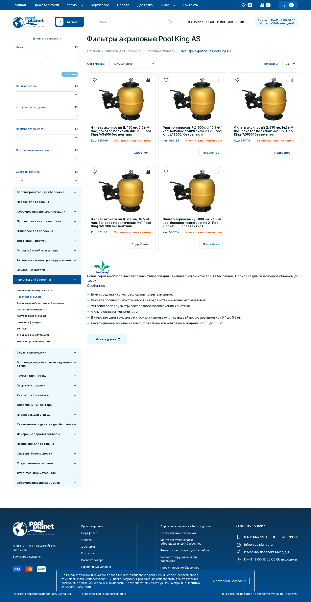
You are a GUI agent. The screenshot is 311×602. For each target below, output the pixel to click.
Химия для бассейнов (33, 395)
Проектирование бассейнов (179, 567)
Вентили (22, 328)
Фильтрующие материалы (33, 335)
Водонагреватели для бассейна (40, 192)
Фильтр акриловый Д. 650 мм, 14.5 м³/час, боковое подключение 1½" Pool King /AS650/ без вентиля (264, 131)
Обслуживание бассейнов (178, 533)
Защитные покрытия (32, 385)
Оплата (123, 5)
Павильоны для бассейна (35, 444)
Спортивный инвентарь (34, 405)
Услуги (72, 5)
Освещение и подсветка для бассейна (45, 424)
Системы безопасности (34, 453)
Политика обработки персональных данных (42, 594)
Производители (46, 5)
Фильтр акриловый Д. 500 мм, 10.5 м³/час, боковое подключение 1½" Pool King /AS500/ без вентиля (192, 131)
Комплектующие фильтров (33, 341)
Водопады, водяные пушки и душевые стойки (44, 364)
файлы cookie (167, 575)
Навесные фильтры (29, 322)
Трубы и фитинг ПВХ (31, 376)
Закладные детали (31, 270)
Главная (19, 5)
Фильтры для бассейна (34, 279)
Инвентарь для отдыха (34, 414)
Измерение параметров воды (38, 434)
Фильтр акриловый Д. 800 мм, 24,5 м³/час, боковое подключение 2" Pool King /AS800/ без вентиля (193, 223)
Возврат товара (92, 560)
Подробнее (140, 152)
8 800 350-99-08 (230, 21)
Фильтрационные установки (34, 290)
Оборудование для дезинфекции (41, 211)
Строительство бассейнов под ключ (185, 526)
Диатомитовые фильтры (32, 309)
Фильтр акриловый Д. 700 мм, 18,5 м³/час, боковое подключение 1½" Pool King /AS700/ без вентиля (121, 223)
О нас (165, 5)
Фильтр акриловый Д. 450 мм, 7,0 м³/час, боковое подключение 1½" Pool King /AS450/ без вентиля (121, 131)
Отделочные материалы (35, 463)
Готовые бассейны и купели (37, 250)
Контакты (190, 5)
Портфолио (100, 5)
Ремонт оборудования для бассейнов (178, 559)
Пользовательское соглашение (104, 594)
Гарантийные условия (96, 567)
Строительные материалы (36, 473)
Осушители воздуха (31, 352)
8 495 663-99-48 (201, 21)
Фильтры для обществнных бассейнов (40, 303)
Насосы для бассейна (33, 202)
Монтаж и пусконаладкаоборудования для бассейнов (181, 541)
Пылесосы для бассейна (35, 231)
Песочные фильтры (29, 297)
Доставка (145, 5)
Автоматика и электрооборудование (44, 260)
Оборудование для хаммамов (38, 482)
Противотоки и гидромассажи (39, 221)
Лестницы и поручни (32, 241)
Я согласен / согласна (229, 581)
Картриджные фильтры (31, 316)
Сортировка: (96, 63)
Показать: (271, 63)
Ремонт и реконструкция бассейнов (185, 550)
